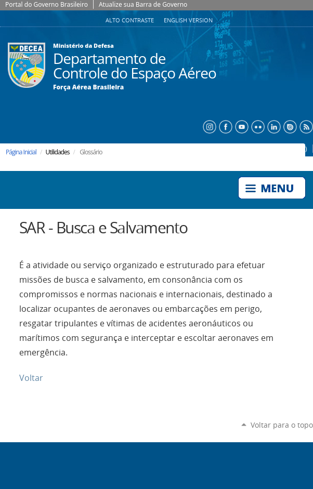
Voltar (31, 378)
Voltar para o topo (282, 425)
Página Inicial (21, 152)
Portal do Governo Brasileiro (46, 4)
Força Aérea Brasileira (88, 87)
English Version (188, 20)
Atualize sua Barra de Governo (143, 4)
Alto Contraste (130, 20)
